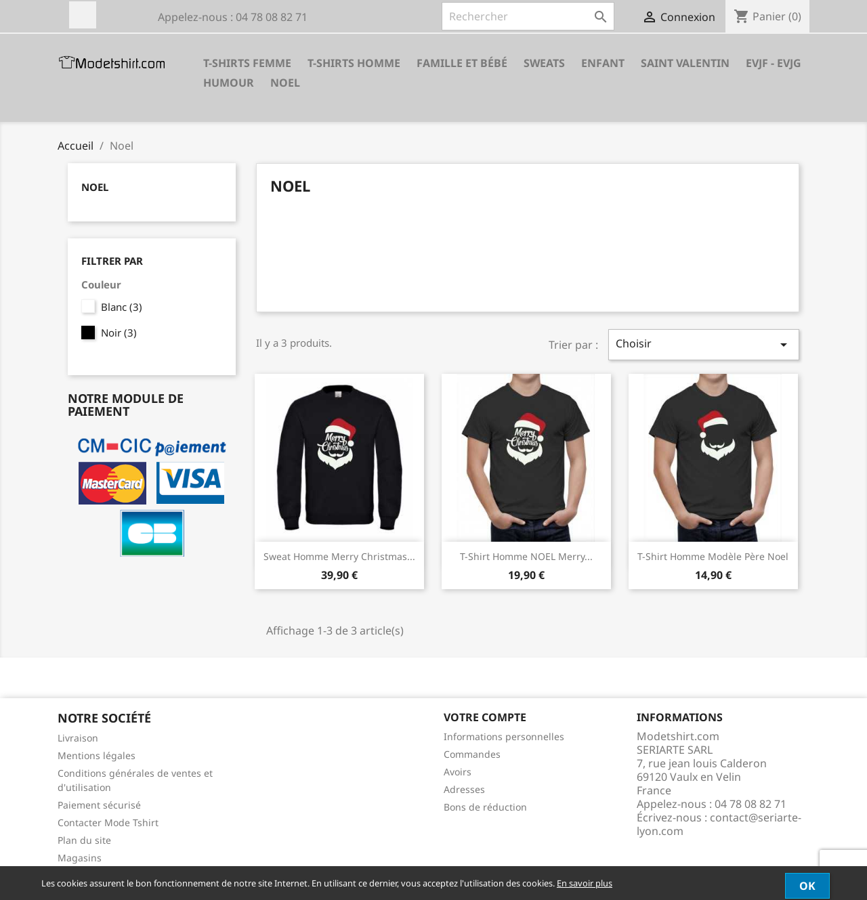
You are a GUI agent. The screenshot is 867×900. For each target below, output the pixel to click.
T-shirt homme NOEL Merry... (526, 556)
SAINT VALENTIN (685, 63)
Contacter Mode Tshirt (108, 822)
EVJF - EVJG (773, 63)
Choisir (704, 344)
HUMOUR (228, 82)
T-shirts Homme (354, 63)
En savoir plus (584, 883)
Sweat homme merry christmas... (339, 556)
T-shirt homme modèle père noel (712, 556)
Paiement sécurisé (99, 804)
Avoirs (457, 771)
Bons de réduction (485, 806)
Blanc (121, 307)
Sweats (544, 63)
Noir (119, 332)
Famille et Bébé (462, 63)
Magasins (80, 857)
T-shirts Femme (247, 63)
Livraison (78, 737)
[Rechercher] (528, 16)
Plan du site (84, 840)
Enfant (603, 63)
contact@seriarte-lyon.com (719, 824)
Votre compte (485, 717)
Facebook (82, 14)
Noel (285, 82)
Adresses (464, 789)
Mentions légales (96, 755)
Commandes (472, 754)
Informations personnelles (504, 736)
